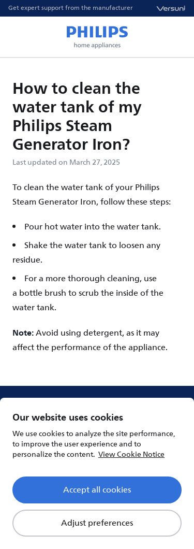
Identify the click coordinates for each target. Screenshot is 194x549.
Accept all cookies (97, 490)
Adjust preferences (97, 523)
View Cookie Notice (131, 454)
